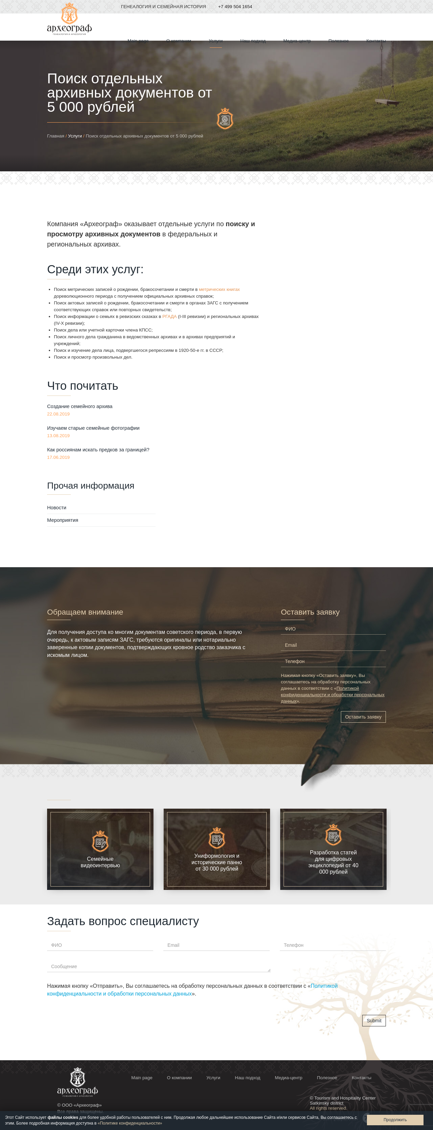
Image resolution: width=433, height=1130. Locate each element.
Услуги (75, 135)
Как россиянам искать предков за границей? (98, 449)
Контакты (376, 40)
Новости (56, 507)
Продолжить (395, 1119)
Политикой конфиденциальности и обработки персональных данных (333, 695)
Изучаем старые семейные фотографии (93, 428)
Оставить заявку (363, 717)
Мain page (138, 40)
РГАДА (169, 316)
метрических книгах (219, 289)
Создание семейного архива (79, 406)
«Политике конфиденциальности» (130, 1123)
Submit (374, 1020)
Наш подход (253, 40)
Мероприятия (62, 520)
